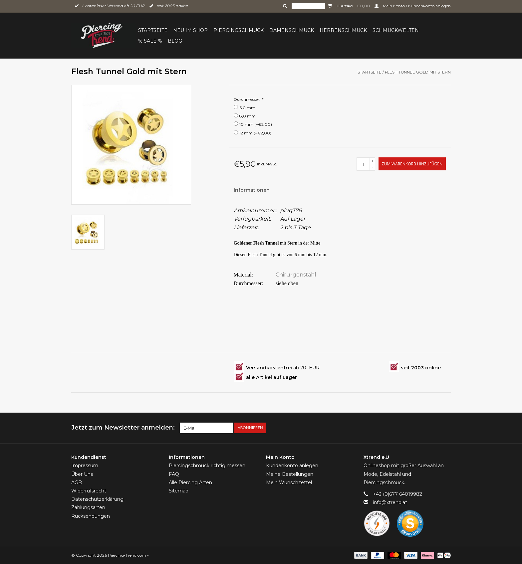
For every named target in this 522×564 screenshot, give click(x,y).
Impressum (84, 466)
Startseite (152, 30)
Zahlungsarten (88, 507)
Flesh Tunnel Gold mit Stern (418, 72)
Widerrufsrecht (88, 491)
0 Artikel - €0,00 (349, 5)
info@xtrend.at (390, 502)
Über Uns (82, 474)
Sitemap (178, 491)
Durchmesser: (248, 99)
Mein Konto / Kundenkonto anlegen (413, 5)
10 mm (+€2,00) (255, 124)
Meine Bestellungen (289, 474)
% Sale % (150, 41)
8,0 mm (247, 115)
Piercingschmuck (238, 30)
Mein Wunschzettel (289, 482)
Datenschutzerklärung (97, 499)
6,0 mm (247, 107)
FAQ (174, 474)
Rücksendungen (90, 516)
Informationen (252, 190)
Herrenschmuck (343, 30)
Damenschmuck (291, 30)
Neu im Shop (190, 30)
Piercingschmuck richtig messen (207, 466)
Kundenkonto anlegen (292, 466)
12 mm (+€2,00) (255, 132)
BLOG (175, 41)
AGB (76, 482)
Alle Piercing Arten (190, 482)
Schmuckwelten (396, 30)
